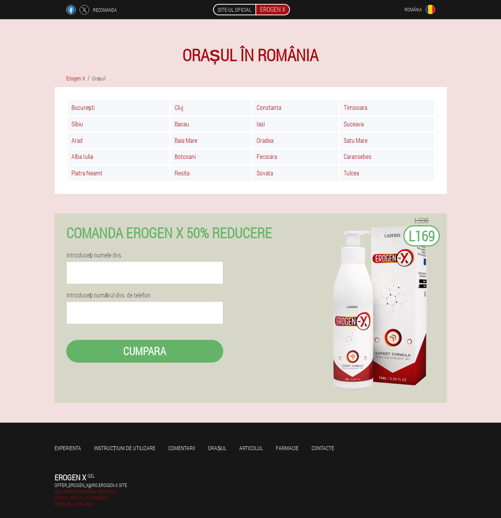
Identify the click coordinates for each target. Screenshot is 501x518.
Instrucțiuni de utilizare (125, 448)
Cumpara (144, 351)
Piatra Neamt (86, 173)
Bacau (182, 124)
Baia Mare (186, 140)
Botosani (185, 156)
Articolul (251, 448)
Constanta (269, 107)
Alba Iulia (82, 156)
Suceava (354, 124)
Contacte (323, 448)
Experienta (68, 448)
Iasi (261, 124)
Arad (77, 140)
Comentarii (181, 448)
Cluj (179, 107)
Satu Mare (356, 140)
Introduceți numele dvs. (94, 255)
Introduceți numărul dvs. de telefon (108, 295)
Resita (182, 173)
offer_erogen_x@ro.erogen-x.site (91, 485)
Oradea (265, 140)
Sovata (265, 173)
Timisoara (355, 107)
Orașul (217, 448)
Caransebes (358, 156)
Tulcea (351, 173)
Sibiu (77, 124)
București (83, 107)
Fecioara (267, 156)
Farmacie (287, 448)
